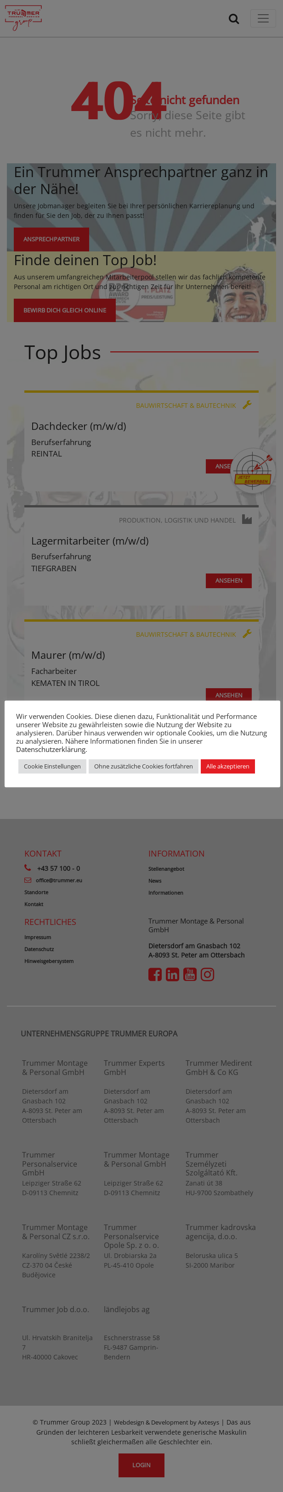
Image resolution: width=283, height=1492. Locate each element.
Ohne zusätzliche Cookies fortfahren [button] (143, 766)
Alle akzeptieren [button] (227, 766)
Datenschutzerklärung (50, 749)
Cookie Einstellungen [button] (52, 766)
